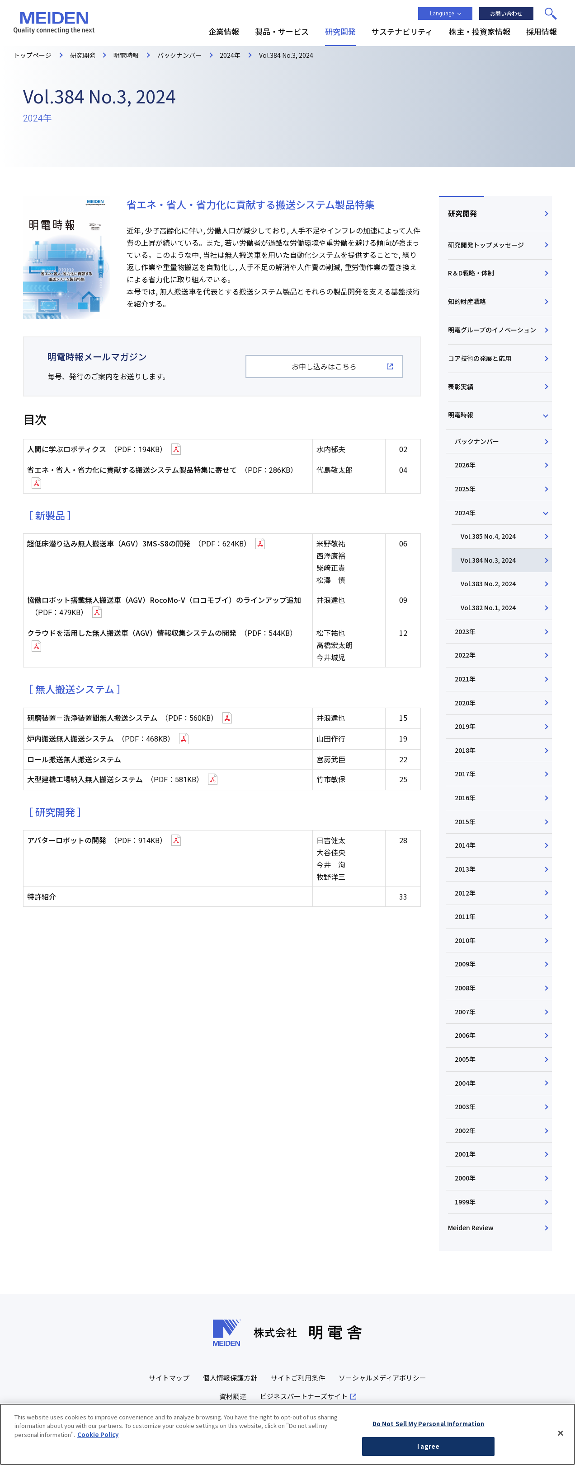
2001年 (465, 1153)
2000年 (465, 1177)
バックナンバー (477, 441)
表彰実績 (460, 386)
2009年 (465, 963)
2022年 (465, 654)
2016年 (465, 797)
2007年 (465, 1011)
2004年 (465, 1082)
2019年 (465, 726)
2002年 (465, 1130)
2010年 (465, 940)
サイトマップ (169, 1377)
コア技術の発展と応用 (479, 358)
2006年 (465, 1035)
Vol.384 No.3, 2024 (488, 560)
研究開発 (462, 213)
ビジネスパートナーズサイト (304, 1396)
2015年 (465, 821)
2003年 (465, 1106)
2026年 (465, 464)
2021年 (465, 678)
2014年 (465, 844)
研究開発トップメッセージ (486, 244)
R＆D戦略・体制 (471, 272)
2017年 (465, 773)
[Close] (560, 1437)
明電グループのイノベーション (492, 329)
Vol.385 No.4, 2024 (488, 536)
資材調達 (232, 1396)
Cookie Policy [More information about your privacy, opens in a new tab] (97, 1438)
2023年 (465, 631)
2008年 (465, 987)
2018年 (465, 750)
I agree (428, 1450)
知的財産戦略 (467, 301)
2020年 (465, 702)
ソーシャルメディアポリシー (382, 1377)
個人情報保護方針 (230, 1377)
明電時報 (460, 414)
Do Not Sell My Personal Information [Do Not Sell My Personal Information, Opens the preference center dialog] (428, 1427)
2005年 (465, 1059)
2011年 (465, 916)
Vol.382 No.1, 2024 (488, 607)
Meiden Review (471, 1227)
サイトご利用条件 (298, 1377)
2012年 (465, 892)
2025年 (465, 488)
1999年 (465, 1201)
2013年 (465, 868)
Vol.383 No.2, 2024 (488, 583)
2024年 (465, 512)
